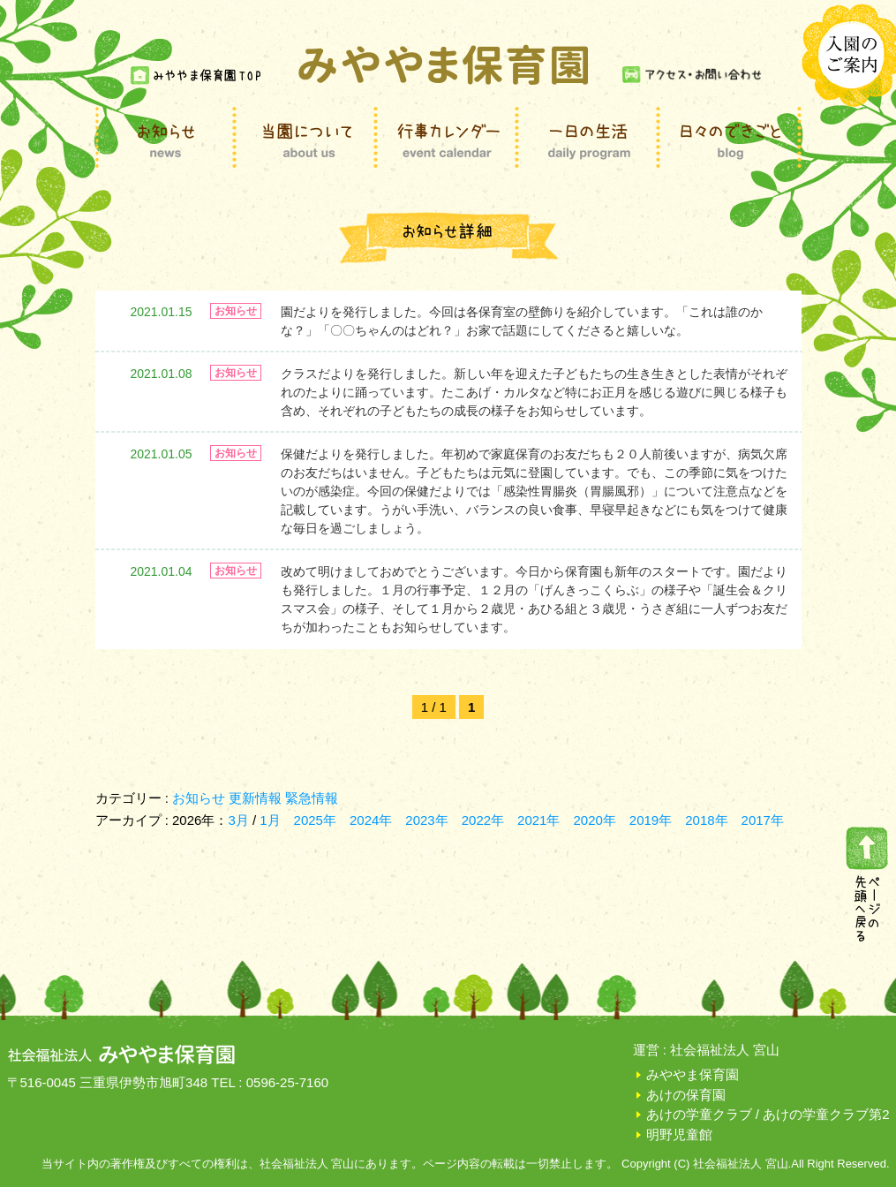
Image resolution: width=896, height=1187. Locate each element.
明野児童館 (679, 1134)
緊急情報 (311, 797)
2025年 (315, 820)
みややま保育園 (692, 1074)
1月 (270, 820)
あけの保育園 (686, 1094)
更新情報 (255, 797)
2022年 (483, 820)
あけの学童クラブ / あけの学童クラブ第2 (768, 1114)
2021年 (538, 820)
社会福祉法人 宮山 (724, 1049)
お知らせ (198, 797)
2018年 (706, 820)
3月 (240, 820)
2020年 (594, 820)
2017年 (763, 820)
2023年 (426, 820)
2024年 (371, 820)
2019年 (650, 820)
